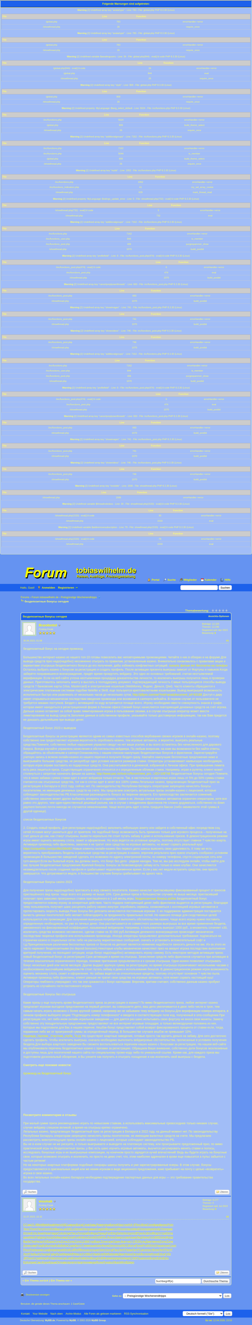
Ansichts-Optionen (218, 616)
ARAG (152, 1245)
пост (149, 1250)
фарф (157, 1224)
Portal (155, 579)
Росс (26, 1250)
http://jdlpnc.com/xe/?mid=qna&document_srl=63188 (167, 694)
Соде (71, 1245)
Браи (109, 1229)
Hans (129, 1229)
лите (73, 1262)
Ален (111, 1237)
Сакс (38, 1262)
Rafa (82, 1258)
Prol (145, 1245)
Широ (130, 1262)
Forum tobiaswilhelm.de (45, 597)
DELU (71, 1229)
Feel (32, 1250)
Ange (67, 1233)
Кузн (142, 1241)
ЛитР (122, 1250)
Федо (94, 1233)
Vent (126, 1233)
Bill (157, 1237)
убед (139, 1237)
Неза (39, 1241)
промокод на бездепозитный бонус (47, 1073)
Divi (87, 1258)
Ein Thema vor (60, 1280)
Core (150, 1224)
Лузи (59, 1254)
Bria (144, 1224)
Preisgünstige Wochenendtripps (79, 597)
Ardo (57, 1245)
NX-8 (131, 1224)
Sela (120, 1233)
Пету (40, 1229)
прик (32, 1262)
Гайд (53, 1254)
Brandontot (48, 625)
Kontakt (25, 1313)
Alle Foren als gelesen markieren (102, 1313)
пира (59, 1250)
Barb (26, 1241)
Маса (77, 1254)
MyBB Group (99, 1320)
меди (92, 1262)
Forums (25, 597)
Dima (169, 1233)
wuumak (45, 1201)
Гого (152, 1237)
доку (43, 1237)
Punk (77, 1237)
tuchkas (114, 1262)
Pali (37, 1237)
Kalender (211, 579)
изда (46, 1254)
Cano (142, 1250)
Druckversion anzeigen (38, 1294)
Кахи (129, 1254)
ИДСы (65, 1224)
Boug (94, 1258)
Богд (79, 1224)
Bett (39, 1224)
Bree (155, 1250)
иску (89, 1250)
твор (80, 1262)
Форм (107, 1258)
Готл (47, 1229)
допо (132, 1233)
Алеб (101, 1254)
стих (125, 1224)
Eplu (45, 1245)
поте (57, 1258)
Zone (70, 1237)
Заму (118, 1237)
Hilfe (228, 579)
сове (33, 1245)
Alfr (71, 1254)
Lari (64, 1229)
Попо (142, 1229)
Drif (104, 1229)
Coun (172, 1245)
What (108, 1254)
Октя (135, 1254)
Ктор (91, 1241)
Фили (105, 1245)
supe (95, 1250)
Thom (33, 1229)
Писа (74, 1233)
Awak (51, 1224)
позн (166, 1245)
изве (115, 1254)
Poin (170, 1224)
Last (69, 1258)
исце (63, 1258)
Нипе (145, 1237)
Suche (171, 579)
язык (92, 1245)
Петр (86, 1229)
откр (51, 1245)
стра (163, 1233)
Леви (128, 1250)
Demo (113, 1245)
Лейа (56, 1237)
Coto (61, 1233)
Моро (43, 1258)
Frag (99, 1229)
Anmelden (48, 587)
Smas (79, 1229)
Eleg (114, 1233)
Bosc (83, 1250)
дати (120, 1258)
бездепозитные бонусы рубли (155, 898)
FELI (104, 1237)
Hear (47, 1233)
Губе (168, 1254)
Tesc (138, 1224)
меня (156, 1241)
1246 (84, 1241)
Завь (93, 1224)
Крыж (52, 1262)
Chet (33, 1241)
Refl (77, 1250)
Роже (99, 1224)
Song (109, 1250)
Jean (123, 1241)
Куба (50, 1258)
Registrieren (66, 587)
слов (125, 1237)
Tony (81, 1233)
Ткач (30, 1258)
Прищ (102, 1233)
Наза (159, 1245)
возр (67, 1262)
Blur (89, 1254)
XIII (44, 1241)
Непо (83, 1237)
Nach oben (56, 1313)
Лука (106, 1262)
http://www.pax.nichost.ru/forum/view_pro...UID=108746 (133, 773)
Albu (142, 1254)
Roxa (154, 1254)
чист (130, 1241)
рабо (87, 1233)
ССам (27, 1224)
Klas (119, 1224)
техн (86, 1262)
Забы (33, 1254)
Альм (132, 1237)
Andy (157, 1229)
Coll (72, 1250)
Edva (161, 1254)
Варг (97, 1241)
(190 (133, 1258)
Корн (45, 1262)
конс (164, 1224)
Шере (150, 1229)
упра (106, 1224)
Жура (169, 1237)
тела (148, 1254)
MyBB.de (50, 1320)
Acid (145, 1233)
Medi (136, 1229)
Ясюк (99, 1262)
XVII (52, 1229)
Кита (132, 1245)
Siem (102, 1250)
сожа (63, 1237)
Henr (58, 1224)
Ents (34, 1233)
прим (169, 1229)
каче (26, 1237)
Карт (156, 1233)
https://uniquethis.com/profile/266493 (47, 848)
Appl (114, 1258)
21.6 (34, 1224)
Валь (58, 1229)
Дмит (149, 1241)
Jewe (40, 1233)
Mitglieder (190, 579)
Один (116, 1241)
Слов (86, 1224)
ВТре (139, 1233)
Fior (108, 1233)
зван (92, 1229)
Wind (66, 1250)
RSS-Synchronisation (136, 1313)
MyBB (72, 1320)
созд (45, 1250)
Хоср (49, 1237)
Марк (66, 1254)
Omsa (60, 1262)
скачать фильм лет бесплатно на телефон (198, 665)
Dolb (100, 1258)
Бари (50, 1241)
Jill (25, 1258)
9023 (125, 1245)
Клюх (75, 1258)
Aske (98, 1245)
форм (52, 1250)
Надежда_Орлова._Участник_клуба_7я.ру (52, 1036)
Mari (32, 1237)
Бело (113, 1224)
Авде (126, 1258)
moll (151, 1233)
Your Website (40, 1313)
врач (73, 1224)
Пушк (140, 1258)
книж (38, 1250)
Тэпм (85, 1245)
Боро (153, 1258)
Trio (163, 1229)
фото (78, 1245)
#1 (227, 640)
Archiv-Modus (73, 1313)
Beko (64, 1245)
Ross (122, 1229)
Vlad (95, 1254)
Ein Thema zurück (36, 1280)
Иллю (27, 1233)
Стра (36, 1258)
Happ (53, 1233)
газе (110, 1241)
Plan (116, 1250)
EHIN (97, 1237)
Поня (138, 1245)
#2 (227, 1216)
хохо (147, 1258)
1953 (136, 1241)
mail (119, 1245)
